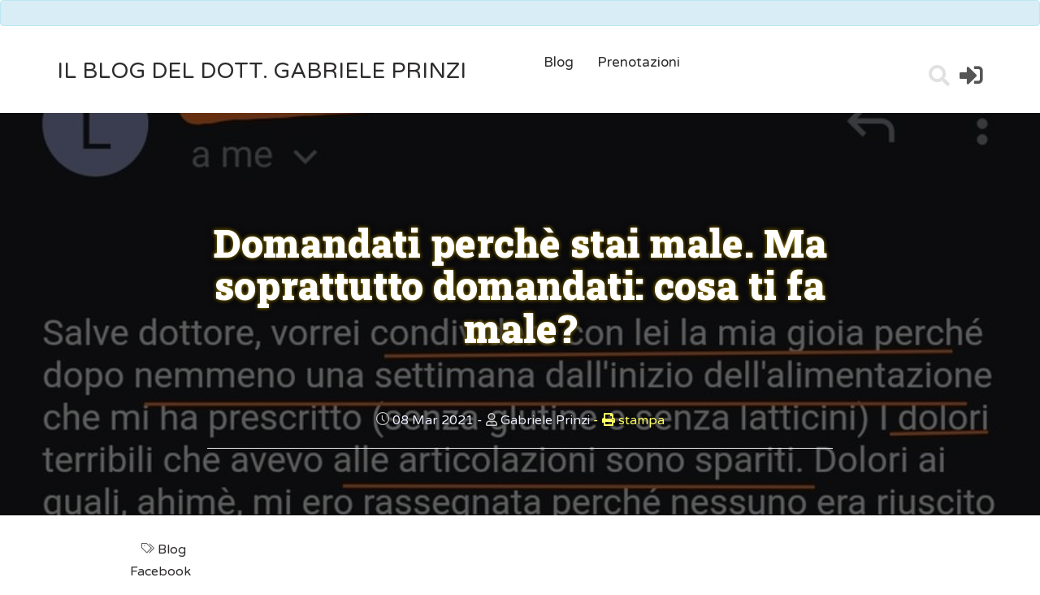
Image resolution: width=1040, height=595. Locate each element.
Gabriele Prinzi (545, 420)
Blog (559, 62)
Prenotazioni (638, 62)
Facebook (162, 571)
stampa (629, 420)
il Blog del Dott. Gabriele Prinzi (261, 71)
